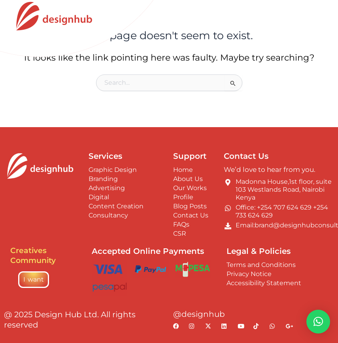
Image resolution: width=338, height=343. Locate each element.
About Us (188, 179)
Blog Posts (190, 206)
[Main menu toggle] (320, 13)
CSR (179, 233)
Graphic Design (113, 169)
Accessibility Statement (264, 283)
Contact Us (190, 215)
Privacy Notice (249, 274)
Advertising (107, 188)
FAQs (181, 224)
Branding (103, 179)
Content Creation (116, 206)
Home (183, 169)
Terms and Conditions (261, 265)
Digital (99, 197)
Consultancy (108, 215)
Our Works (190, 188)
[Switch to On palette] (290, 13)
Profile (183, 197)
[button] (318, 321)
